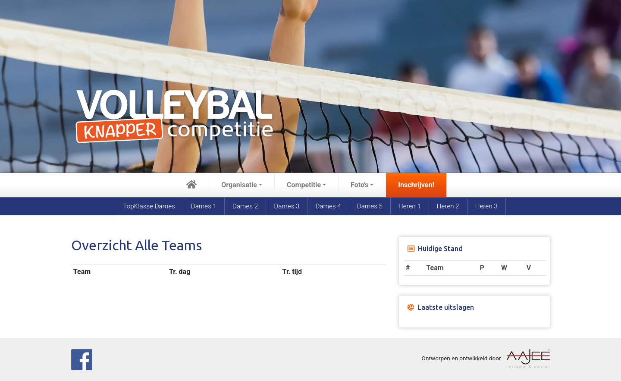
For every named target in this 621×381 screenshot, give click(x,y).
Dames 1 (203, 206)
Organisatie (239, 185)
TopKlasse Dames (149, 206)
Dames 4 (328, 206)
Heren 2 (448, 206)
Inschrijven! (416, 185)
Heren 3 (486, 206)
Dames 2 (245, 206)
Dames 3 (286, 206)
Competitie (304, 185)
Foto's (359, 185)
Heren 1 (409, 206)
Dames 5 (370, 206)
